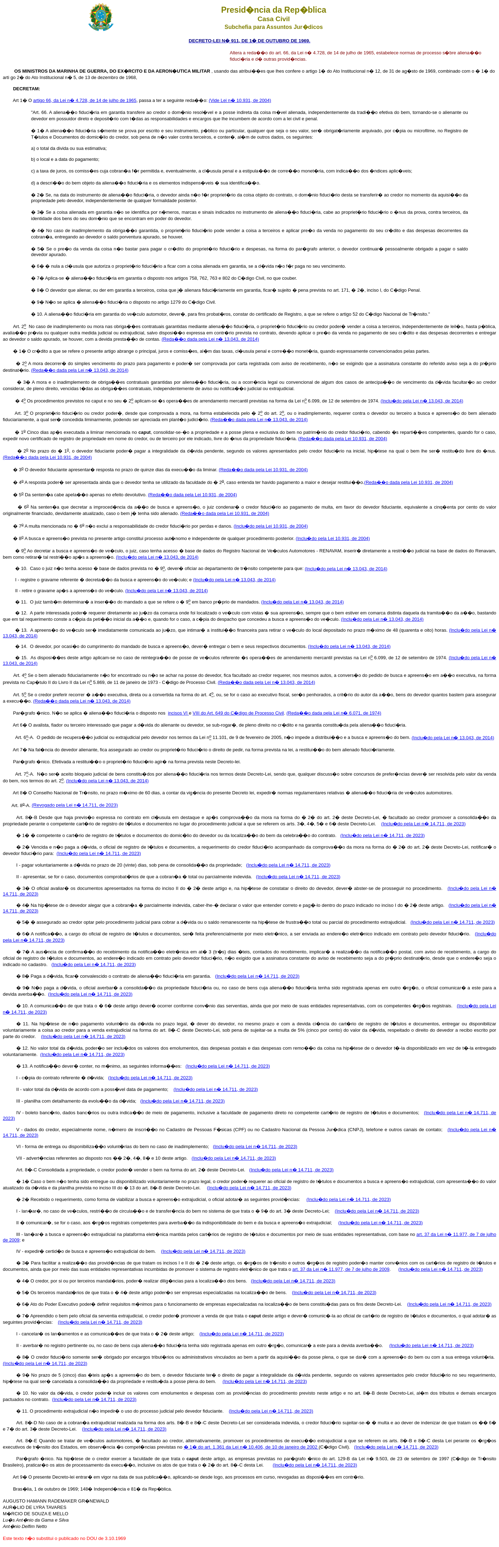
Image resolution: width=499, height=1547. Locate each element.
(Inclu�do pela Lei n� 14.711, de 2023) (423, 823)
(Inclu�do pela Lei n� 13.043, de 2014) (422, 401)
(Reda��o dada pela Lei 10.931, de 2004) (342, 438)
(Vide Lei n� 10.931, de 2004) (240, 100)
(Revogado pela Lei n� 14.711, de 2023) (75, 805)
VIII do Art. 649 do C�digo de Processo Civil (238, 713)
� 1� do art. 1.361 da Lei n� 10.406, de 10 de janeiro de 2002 (251, 1447)
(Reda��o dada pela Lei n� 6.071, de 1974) (333, 713)
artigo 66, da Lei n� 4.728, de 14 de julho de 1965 (84, 100)
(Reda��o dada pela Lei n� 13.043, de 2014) (210, 339)
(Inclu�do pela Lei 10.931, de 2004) (271, 526)
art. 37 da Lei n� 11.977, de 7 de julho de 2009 (340, 1269)
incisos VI (178, 713)
